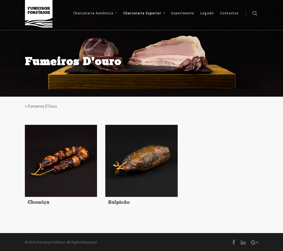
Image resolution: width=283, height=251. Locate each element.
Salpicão (119, 202)
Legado (207, 13)
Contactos (229, 13)
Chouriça (38, 202)
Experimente (182, 13)
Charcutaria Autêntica (95, 14)
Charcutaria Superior (144, 14)
